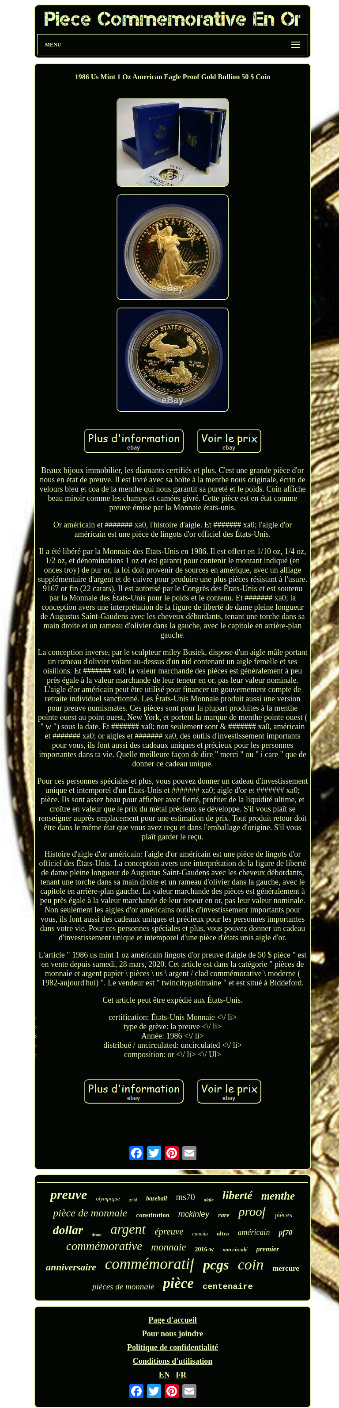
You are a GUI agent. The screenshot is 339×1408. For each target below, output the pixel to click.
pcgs (216, 1265)
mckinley (193, 1214)
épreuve (169, 1231)
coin (251, 1264)
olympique (108, 1198)
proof (252, 1211)
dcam (97, 1234)
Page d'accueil (172, 1320)
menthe (278, 1196)
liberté (237, 1195)
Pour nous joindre (172, 1333)
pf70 (285, 1232)
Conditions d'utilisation (173, 1361)
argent (128, 1229)
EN (164, 1374)
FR (181, 1374)
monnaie (168, 1247)
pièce (178, 1283)
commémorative (104, 1246)
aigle (209, 1199)
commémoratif (149, 1264)
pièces (283, 1215)
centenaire (228, 1287)
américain (253, 1232)
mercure (285, 1268)
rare (224, 1215)
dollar (68, 1230)
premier (267, 1249)
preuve (68, 1194)
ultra (223, 1233)
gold (132, 1199)
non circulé (234, 1249)
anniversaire (71, 1267)
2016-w (204, 1249)
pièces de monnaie (123, 1286)
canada (200, 1234)
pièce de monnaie (90, 1213)
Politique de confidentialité (172, 1347)
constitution (153, 1215)
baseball (156, 1198)
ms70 (185, 1197)
